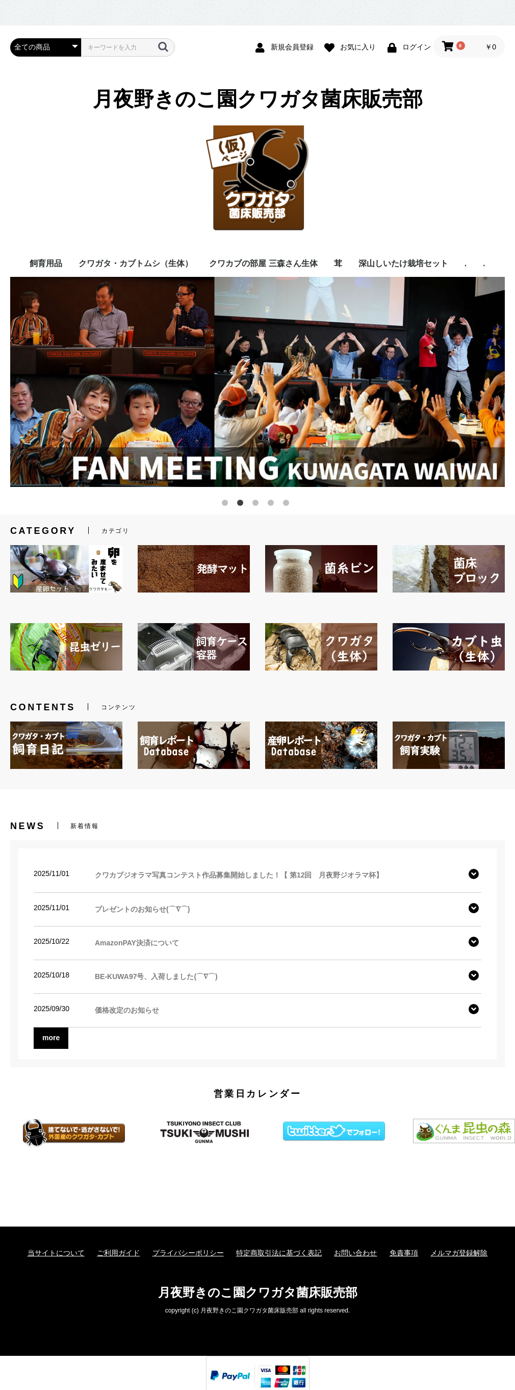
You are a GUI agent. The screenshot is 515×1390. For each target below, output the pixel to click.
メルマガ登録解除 (458, 1253)
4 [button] (273, 505)
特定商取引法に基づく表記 (279, 1253)
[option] (257, 382)
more (51, 1038)
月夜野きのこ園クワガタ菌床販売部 (258, 99)
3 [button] (257, 505)
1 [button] (227, 505)
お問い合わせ (355, 1253)
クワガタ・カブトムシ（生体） (136, 263)
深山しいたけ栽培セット (403, 263)
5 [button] (288, 505)
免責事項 (404, 1253)
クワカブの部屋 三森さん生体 (263, 263)
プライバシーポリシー (188, 1253)
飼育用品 (46, 263)
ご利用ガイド (118, 1253)
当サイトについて (56, 1253)
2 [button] (242, 505)
